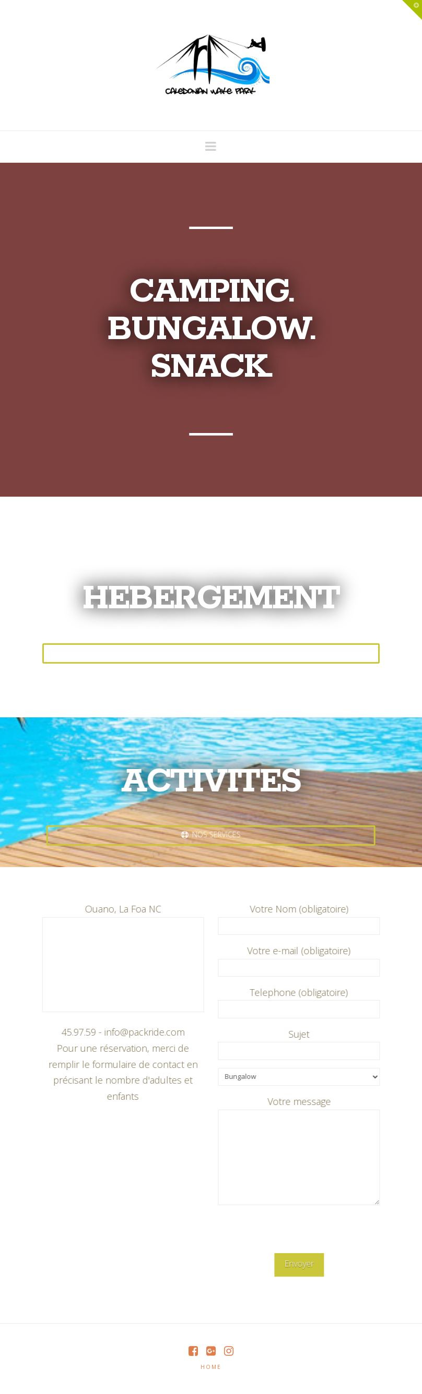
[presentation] (301, 1232)
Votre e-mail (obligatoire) (303, 959)
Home (211, 1367)
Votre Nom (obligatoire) (303, 918)
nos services (207, 834)
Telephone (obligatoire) (303, 1001)
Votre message (303, 1109)
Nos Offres (210, 652)
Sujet (303, 1043)
